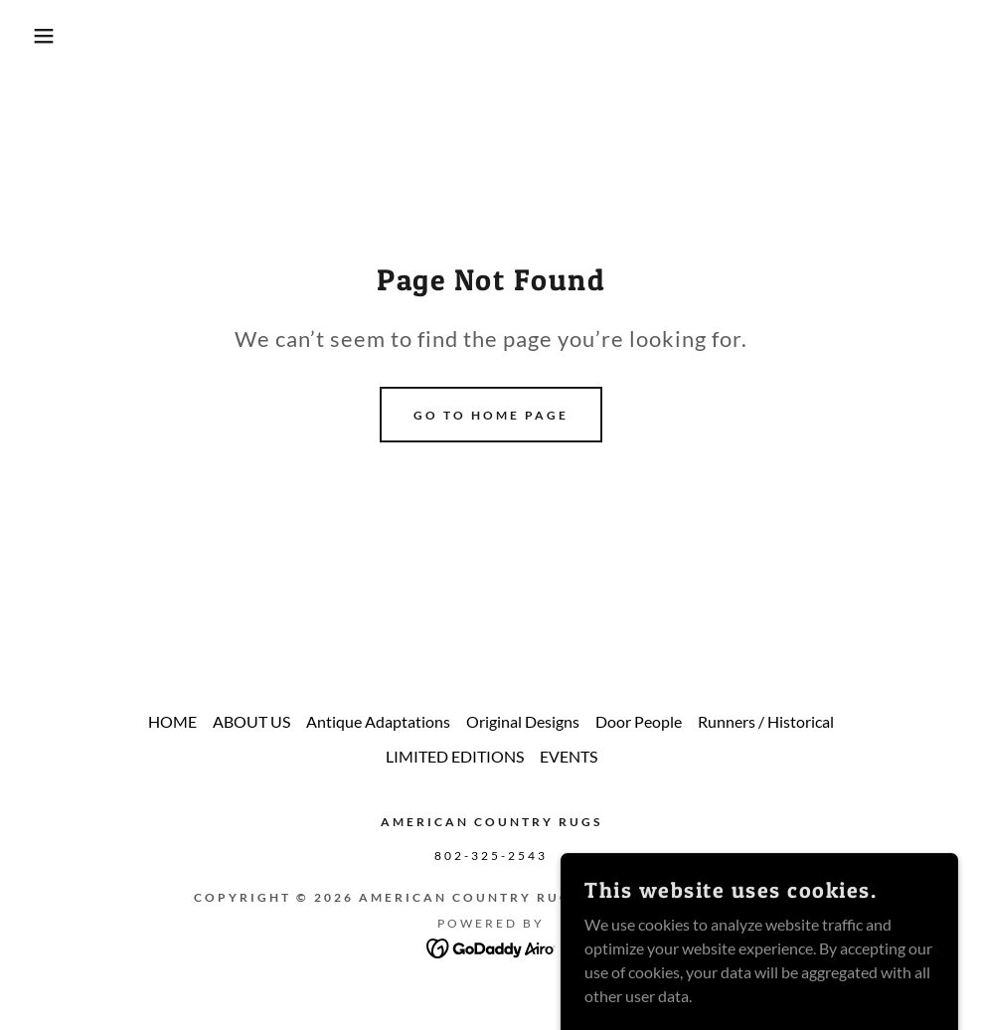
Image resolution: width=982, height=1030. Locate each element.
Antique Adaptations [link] (378, 721)
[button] (49, 36)
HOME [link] (172, 721)
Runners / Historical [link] (766, 721)
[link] (491, 946)
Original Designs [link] (522, 721)
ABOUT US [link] (251, 721)
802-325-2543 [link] (491, 855)
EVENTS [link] (568, 756)
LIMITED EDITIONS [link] (455, 756)
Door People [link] (638, 721)
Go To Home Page (491, 415)
